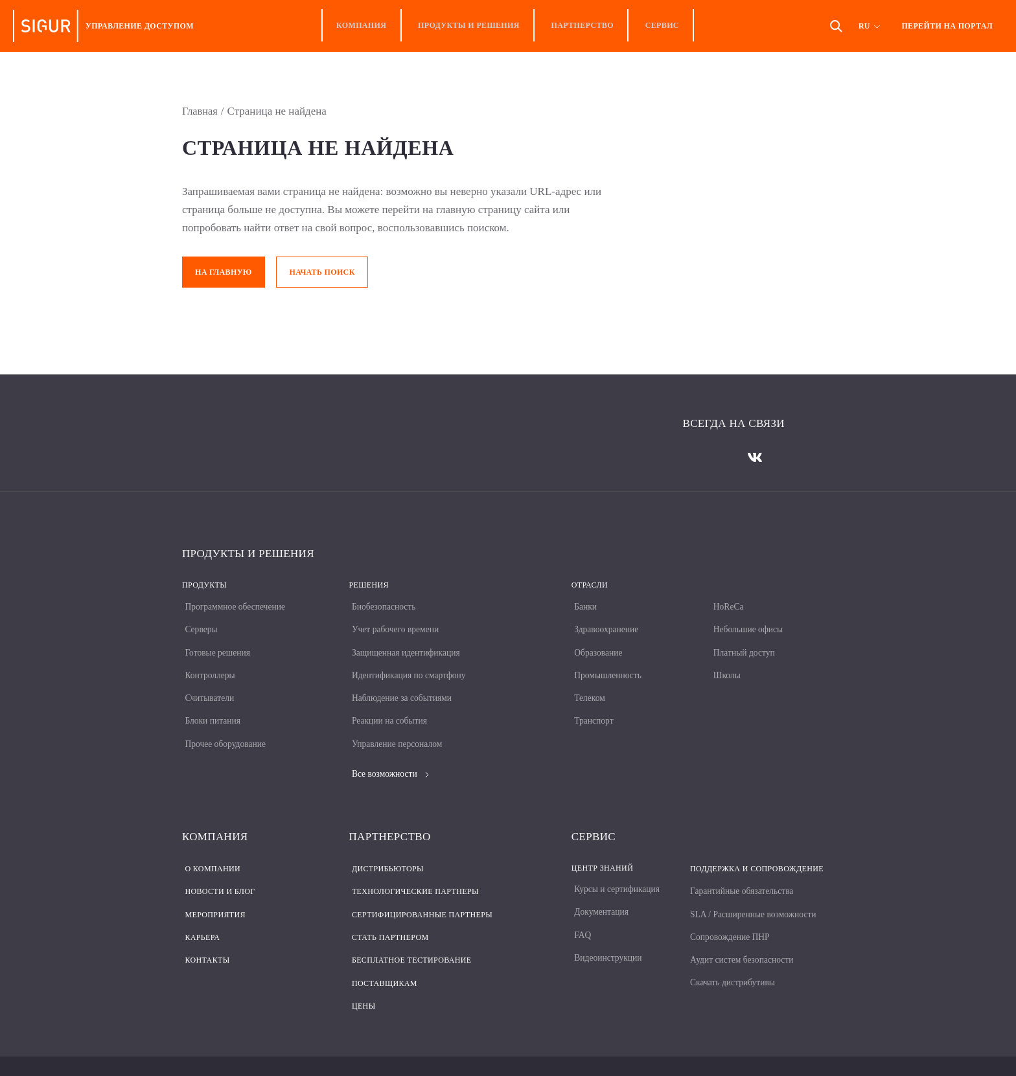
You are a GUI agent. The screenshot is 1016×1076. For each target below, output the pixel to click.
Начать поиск (323, 272)
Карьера (199, 912)
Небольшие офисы (746, 623)
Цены (361, 974)
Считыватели (207, 686)
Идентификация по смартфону (408, 665)
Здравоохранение (605, 623)
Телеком (587, 686)
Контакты (204, 933)
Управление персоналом (396, 727)
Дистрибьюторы (385, 850)
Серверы (199, 623)
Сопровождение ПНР (728, 912)
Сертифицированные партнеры (419, 892)
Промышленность (606, 665)
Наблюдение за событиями (400, 686)
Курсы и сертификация (616, 871)
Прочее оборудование (224, 727)
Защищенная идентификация (405, 644)
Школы (724, 665)
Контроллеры (208, 665)
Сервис (653, 25)
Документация (599, 892)
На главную (223, 272)
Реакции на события (388, 706)
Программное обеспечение (234, 603)
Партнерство (579, 25)
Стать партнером (387, 912)
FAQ (580, 912)
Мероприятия (212, 892)
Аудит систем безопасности (740, 933)
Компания (370, 25)
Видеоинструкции (606, 933)
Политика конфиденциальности (243, 1050)
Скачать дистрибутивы (731, 954)
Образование (596, 644)
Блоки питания (211, 706)
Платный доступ (742, 644)
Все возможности (388, 757)
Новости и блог (217, 871)
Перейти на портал (947, 25)
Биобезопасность (382, 603)
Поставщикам (382, 954)
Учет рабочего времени (394, 623)
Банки (583, 603)
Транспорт (592, 706)
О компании (210, 850)
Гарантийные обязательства (740, 871)
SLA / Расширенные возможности (752, 892)
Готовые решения (215, 644)
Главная (200, 111)
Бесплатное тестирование (409, 933)
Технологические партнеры (412, 871)
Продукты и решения (472, 25)
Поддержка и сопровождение (754, 850)
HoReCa (725, 603)
